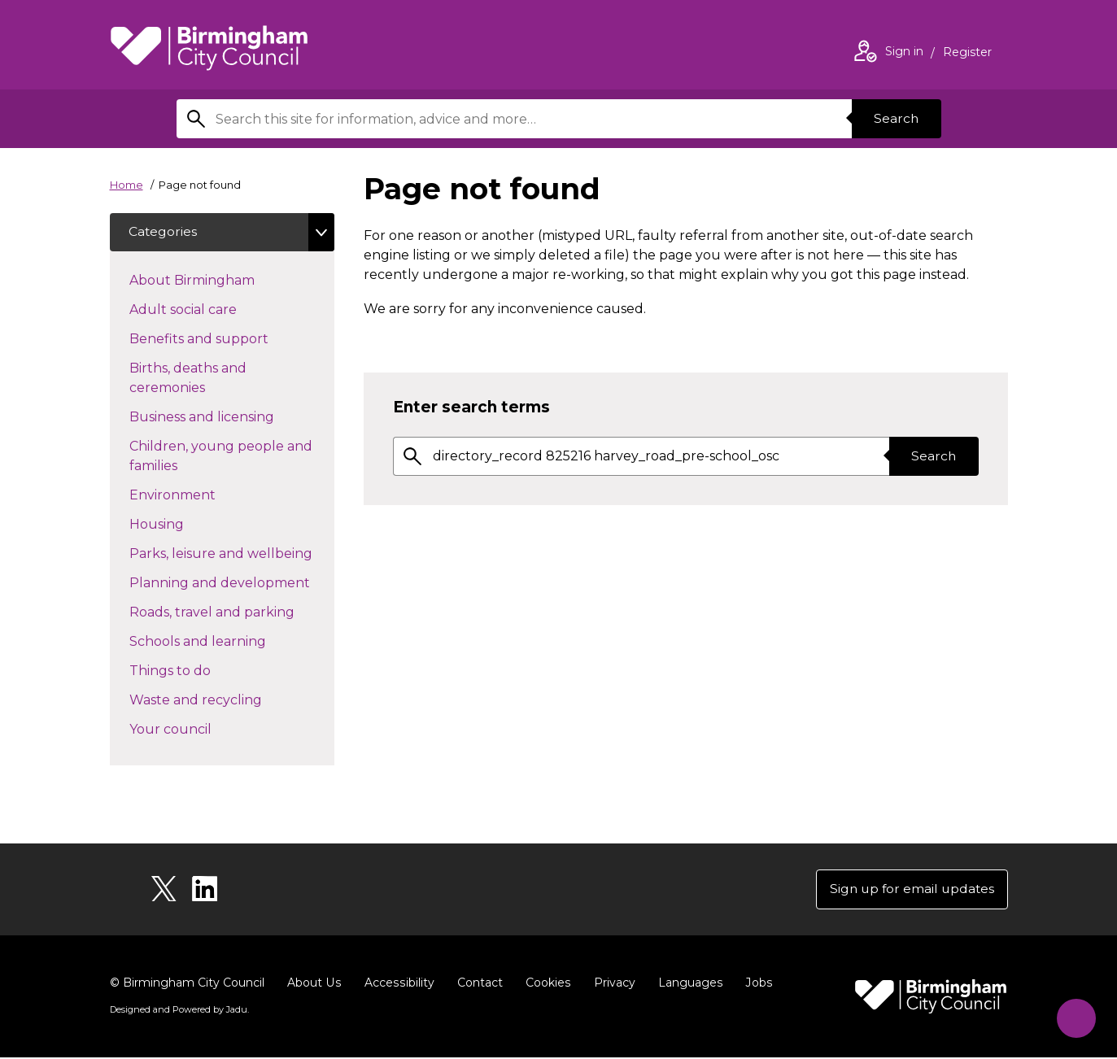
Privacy (610, 984)
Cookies (544, 984)
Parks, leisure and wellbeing (231, 553)
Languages (686, 984)
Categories (164, 232)
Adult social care (212, 309)
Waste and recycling (224, 699)
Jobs (754, 984)
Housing (185, 524)
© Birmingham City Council (187, 984)
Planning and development (231, 582)
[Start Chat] (1073, 1015)
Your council (199, 729)
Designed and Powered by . (179, 1011)
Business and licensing (230, 416)
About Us (313, 984)
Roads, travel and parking (231, 612)
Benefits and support (227, 338)
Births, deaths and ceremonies (196, 378)
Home (126, 184)
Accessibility (397, 984)
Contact (477, 984)
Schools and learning (226, 641)
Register (967, 53)
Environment (201, 494)
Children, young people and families (220, 456)
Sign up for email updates (910, 890)
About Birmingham (220, 280)
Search (895, 118)
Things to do (198, 670)
